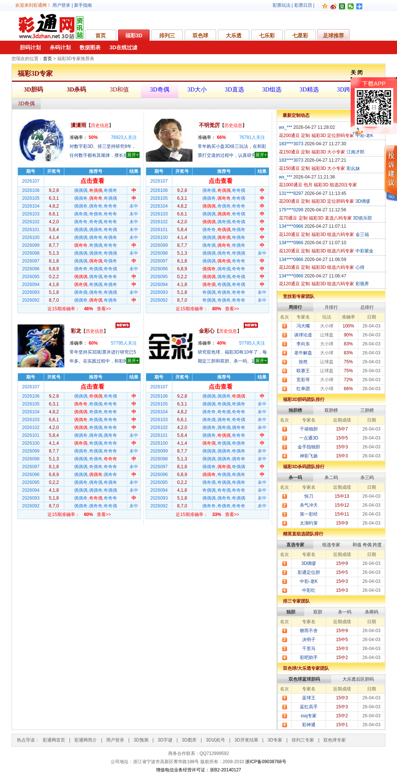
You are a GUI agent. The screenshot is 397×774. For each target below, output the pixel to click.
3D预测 (140, 740)
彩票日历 (303, 5)
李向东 (303, 343)
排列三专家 (303, 740)
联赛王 (303, 370)
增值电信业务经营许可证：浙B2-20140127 (198, 770)
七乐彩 (267, 35)
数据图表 (90, 47)
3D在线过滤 (123, 47)
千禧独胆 (309, 429)
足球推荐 (333, 35)
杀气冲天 (309, 505)
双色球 (200, 35)
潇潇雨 (78, 125)
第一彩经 (309, 514)
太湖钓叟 (309, 523)
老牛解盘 (303, 352)
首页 (100, 35)
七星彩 (300, 35)
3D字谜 (165, 740)
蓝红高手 (309, 706)
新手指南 (83, 5)
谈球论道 (303, 335)
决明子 (309, 639)
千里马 (309, 648)
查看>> (104, 308)
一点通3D (308, 438)
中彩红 (309, 590)
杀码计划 (60, 47)
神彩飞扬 (309, 456)
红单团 (303, 388)
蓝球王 (309, 697)
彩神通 (309, 724)
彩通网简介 (85, 740)
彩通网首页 (54, 740)
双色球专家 (334, 740)
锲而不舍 (309, 630)
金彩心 (207, 331)
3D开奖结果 (246, 740)
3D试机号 (215, 740)
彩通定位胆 (309, 572)
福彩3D (133, 35)
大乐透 (233, 35)
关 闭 (357, 72)
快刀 (308, 496)
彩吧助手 (309, 657)
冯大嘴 (303, 326)
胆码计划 (30, 47)
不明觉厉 (209, 125)
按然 (303, 361)
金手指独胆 (309, 447)
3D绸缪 (308, 563)
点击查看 (92, 181)
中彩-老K (309, 581)
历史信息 (100, 125)
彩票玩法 (281, 5)
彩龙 (76, 331)
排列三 (167, 35)
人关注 (124, 137)
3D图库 (189, 740)
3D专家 (275, 740)
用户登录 (61, 5)
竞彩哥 (303, 379)
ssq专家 (309, 715)
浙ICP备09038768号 (265, 761)
